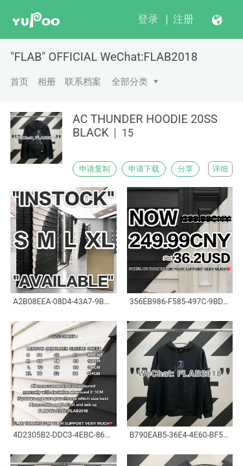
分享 (185, 168)
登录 (147, 19)
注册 (183, 19)
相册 (47, 81)
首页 (19, 81)
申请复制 (94, 168)
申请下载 (143, 168)
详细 (220, 168)
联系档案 (83, 81)
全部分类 (129, 81)
